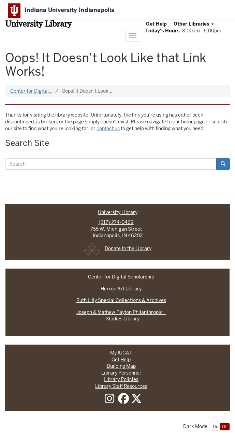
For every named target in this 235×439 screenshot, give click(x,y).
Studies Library (121, 319)
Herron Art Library (121, 289)
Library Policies (121, 379)
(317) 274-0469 (116, 222)
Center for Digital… (31, 91)
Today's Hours (162, 31)
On (215, 426)
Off (225, 426)
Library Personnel (121, 373)
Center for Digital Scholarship (121, 277)
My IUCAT (121, 353)
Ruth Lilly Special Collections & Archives (121, 300)
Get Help (156, 24)
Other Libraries (194, 24)
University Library (38, 24)
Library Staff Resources (121, 386)
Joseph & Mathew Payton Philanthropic (121, 312)
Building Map (121, 366)
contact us (108, 128)
